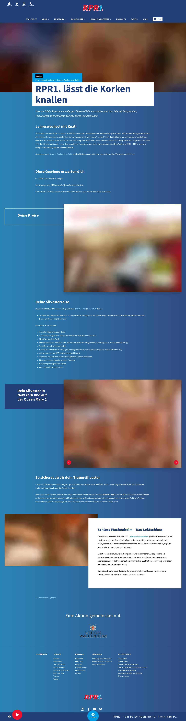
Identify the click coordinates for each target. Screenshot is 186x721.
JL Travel (92, 308)
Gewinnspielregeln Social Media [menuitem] (130, 673)
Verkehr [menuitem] (56, 676)
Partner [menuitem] (78, 673)
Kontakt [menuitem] (56, 658)
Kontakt (31, 4)
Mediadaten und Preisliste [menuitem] (102, 661)
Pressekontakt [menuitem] (59, 667)
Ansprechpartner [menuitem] (98, 664)
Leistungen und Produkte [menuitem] (101, 658)
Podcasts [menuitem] (121, 19)
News (24, 4)
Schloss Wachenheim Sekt (61, 154)
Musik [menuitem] (45, 19)
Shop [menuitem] (145, 19)
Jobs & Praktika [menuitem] (59, 664)
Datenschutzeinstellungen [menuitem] (128, 664)
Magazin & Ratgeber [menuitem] (100, 19)
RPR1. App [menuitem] (79, 661)
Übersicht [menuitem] (79, 658)
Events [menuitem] (134, 19)
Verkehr (9, 4)
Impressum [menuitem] (122, 658)
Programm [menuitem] (60, 19)
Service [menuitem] (57, 654)
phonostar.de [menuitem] (80, 670)
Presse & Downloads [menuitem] (61, 670)
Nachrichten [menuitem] (78, 19)
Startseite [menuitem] (31, 19)
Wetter (17, 4)
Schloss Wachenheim (139, 536)
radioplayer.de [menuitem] (80, 667)
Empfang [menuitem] (79, 654)
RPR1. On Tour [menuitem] (58, 673)
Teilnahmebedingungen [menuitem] (127, 670)
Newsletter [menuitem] (57, 661)
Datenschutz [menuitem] (123, 661)
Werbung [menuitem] (97, 654)
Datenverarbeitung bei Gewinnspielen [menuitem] (132, 667)
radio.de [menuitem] (78, 664)
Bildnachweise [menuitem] (123, 676)
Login (157, 19)
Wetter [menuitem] (56, 679)
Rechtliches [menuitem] (124, 654)
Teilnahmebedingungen (45, 597)
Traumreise (80, 308)
